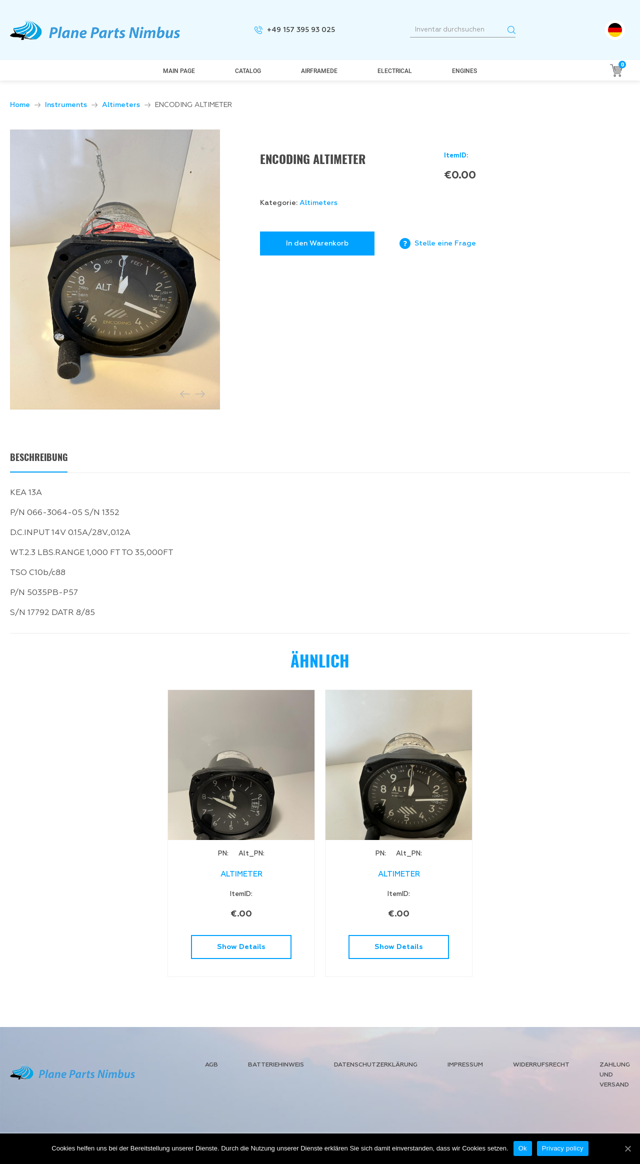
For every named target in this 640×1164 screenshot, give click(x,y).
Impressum (465, 1065)
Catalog (248, 71)
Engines (464, 71)
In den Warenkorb (317, 243)
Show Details (241, 947)
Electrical (395, 71)
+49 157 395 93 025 (301, 30)
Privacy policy (563, 1148)
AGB (211, 1065)
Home (20, 105)
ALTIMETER (241, 874)
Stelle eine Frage (445, 243)
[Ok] (627, 1149)
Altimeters (121, 105)
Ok (522, 1148)
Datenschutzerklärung (376, 1065)
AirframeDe (319, 71)
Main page (179, 71)
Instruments (66, 105)
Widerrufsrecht (541, 1065)
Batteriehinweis (276, 1065)
